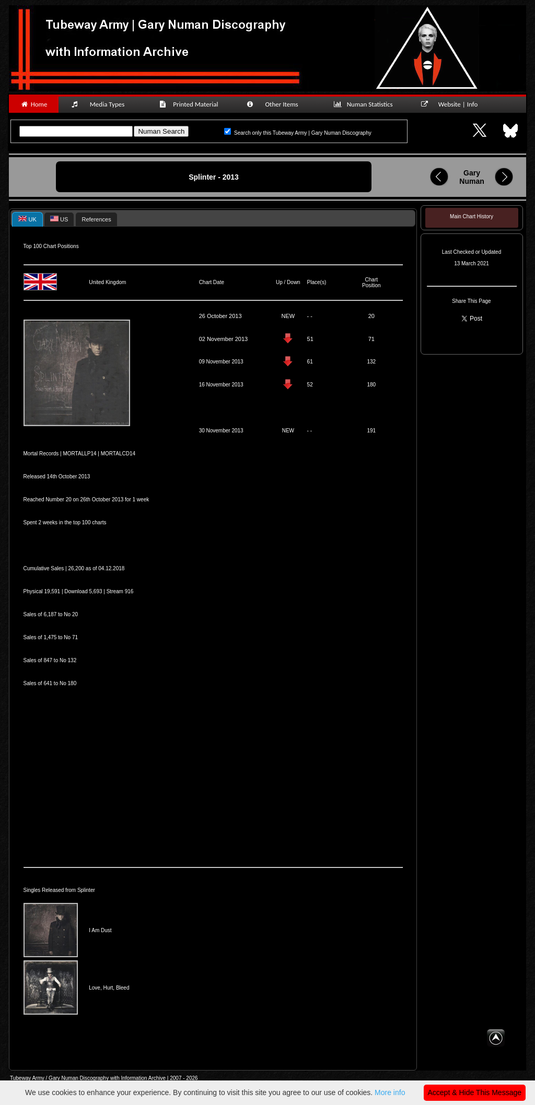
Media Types (102, 104)
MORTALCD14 (118, 453)
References (96, 219)
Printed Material (190, 104)
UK (27, 219)
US (59, 219)
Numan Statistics (365, 104)
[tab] (27, 219)
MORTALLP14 (79, 453)
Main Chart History (471, 216)
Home (33, 104)
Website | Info (452, 104)
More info (390, 1092)
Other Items (278, 104)
